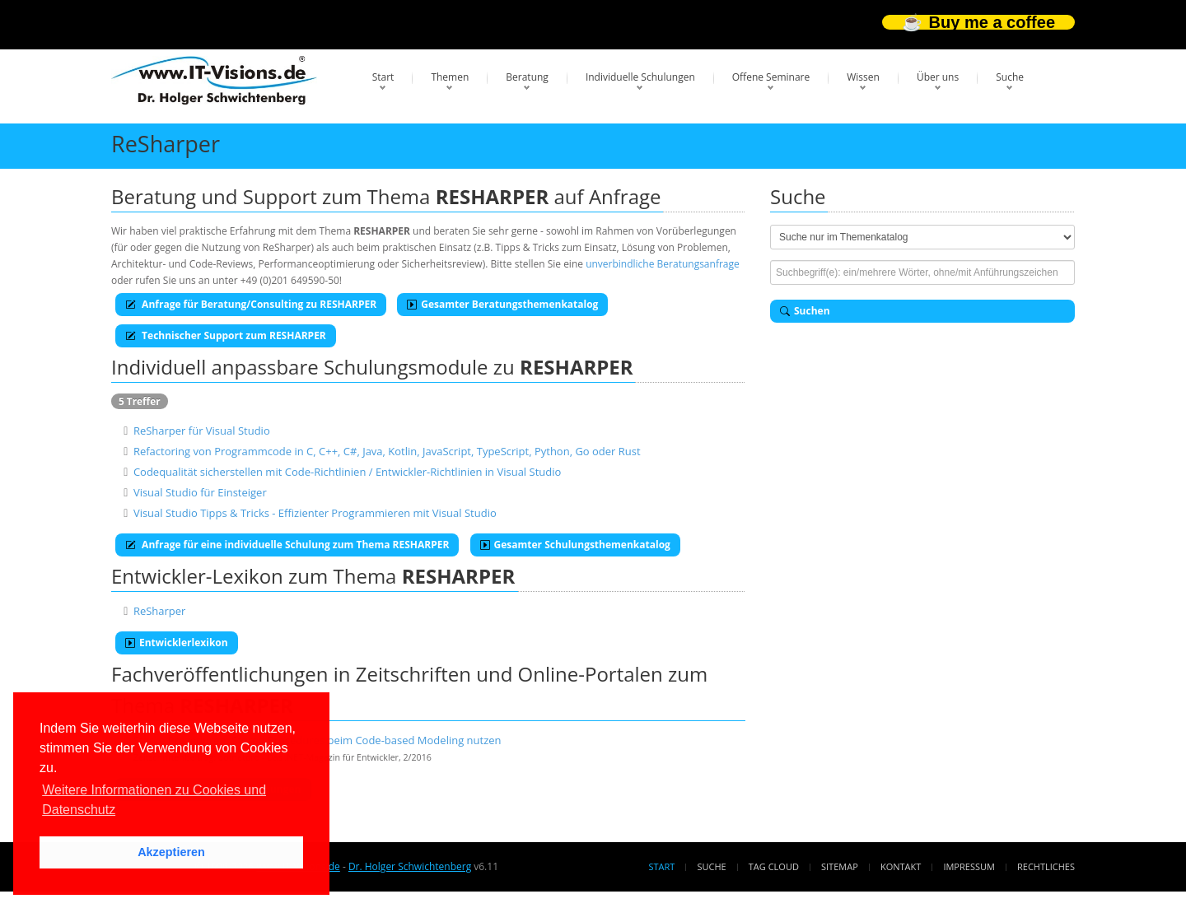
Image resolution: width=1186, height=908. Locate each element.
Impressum (968, 866)
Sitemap (839, 866)
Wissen (863, 77)
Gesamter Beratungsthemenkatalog (502, 304)
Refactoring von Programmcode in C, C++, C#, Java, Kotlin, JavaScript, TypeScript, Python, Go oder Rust (387, 451)
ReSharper (159, 610)
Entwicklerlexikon (176, 643)
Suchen (805, 311)
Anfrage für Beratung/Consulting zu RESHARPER (250, 304)
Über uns (938, 77)
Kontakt (900, 866)
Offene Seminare (771, 77)
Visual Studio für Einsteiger (200, 492)
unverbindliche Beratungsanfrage (663, 264)
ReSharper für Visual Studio (201, 430)
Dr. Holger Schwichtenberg (409, 866)
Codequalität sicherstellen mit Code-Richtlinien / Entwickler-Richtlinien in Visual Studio (347, 471)
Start (383, 77)
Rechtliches (1046, 866)
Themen (450, 77)
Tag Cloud (774, 866)
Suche (1010, 77)
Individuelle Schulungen (640, 77)
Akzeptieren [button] (171, 852)
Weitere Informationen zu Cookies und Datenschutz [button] (154, 800)
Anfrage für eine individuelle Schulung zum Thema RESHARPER (287, 545)
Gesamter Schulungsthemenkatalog (575, 545)
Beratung (527, 77)
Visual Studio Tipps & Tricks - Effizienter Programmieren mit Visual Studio (315, 512)
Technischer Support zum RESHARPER (225, 335)
